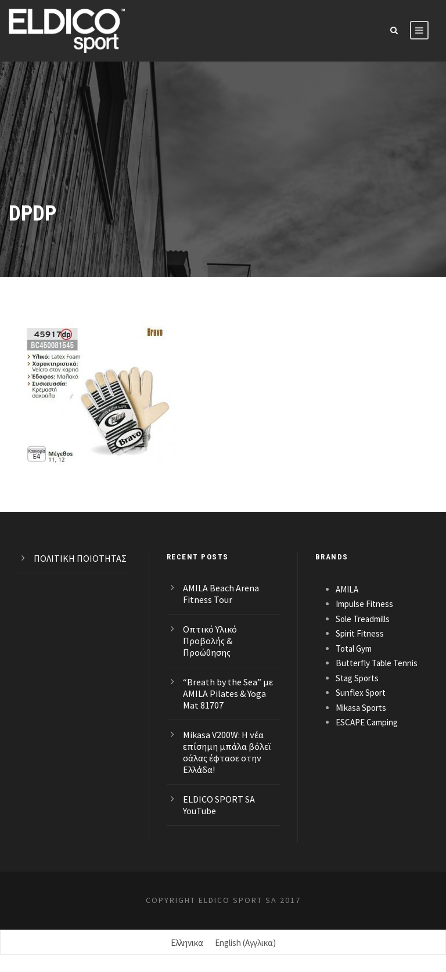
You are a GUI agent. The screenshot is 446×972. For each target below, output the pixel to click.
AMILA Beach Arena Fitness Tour (221, 593)
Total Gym (354, 648)
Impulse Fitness (364, 603)
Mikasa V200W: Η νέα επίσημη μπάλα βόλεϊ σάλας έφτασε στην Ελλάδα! (227, 752)
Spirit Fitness (360, 633)
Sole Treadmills (363, 618)
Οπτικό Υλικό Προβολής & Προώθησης (210, 640)
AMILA (347, 589)
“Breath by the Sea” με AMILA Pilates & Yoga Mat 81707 (228, 693)
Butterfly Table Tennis (377, 663)
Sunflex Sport (361, 692)
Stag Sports (357, 678)
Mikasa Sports (361, 707)
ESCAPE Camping (367, 722)
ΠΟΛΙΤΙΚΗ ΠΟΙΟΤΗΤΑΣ (80, 558)
